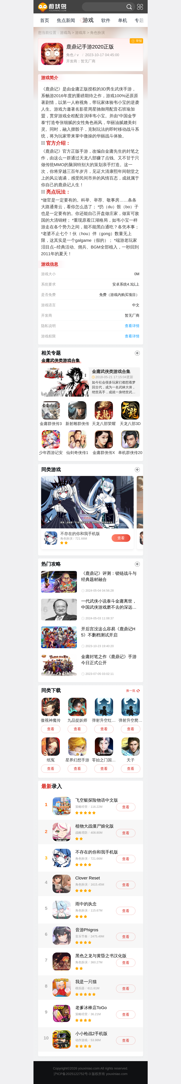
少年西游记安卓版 (51, 444)
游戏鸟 (65, 33)
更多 (137, 353)
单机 (122, 20)
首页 (44, 20)
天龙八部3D (130, 413)
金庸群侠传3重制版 (51, 415)
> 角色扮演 (96, 33)
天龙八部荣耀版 (104, 415)
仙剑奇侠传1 (77, 442)
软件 (105, 20)
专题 (139, 20)
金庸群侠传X (104, 442)
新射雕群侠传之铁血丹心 (77, 415)
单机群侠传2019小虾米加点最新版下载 (130, 444)
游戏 (88, 20)
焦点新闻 (66, 20)
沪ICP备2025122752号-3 (72, 1074)
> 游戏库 (79, 33)
